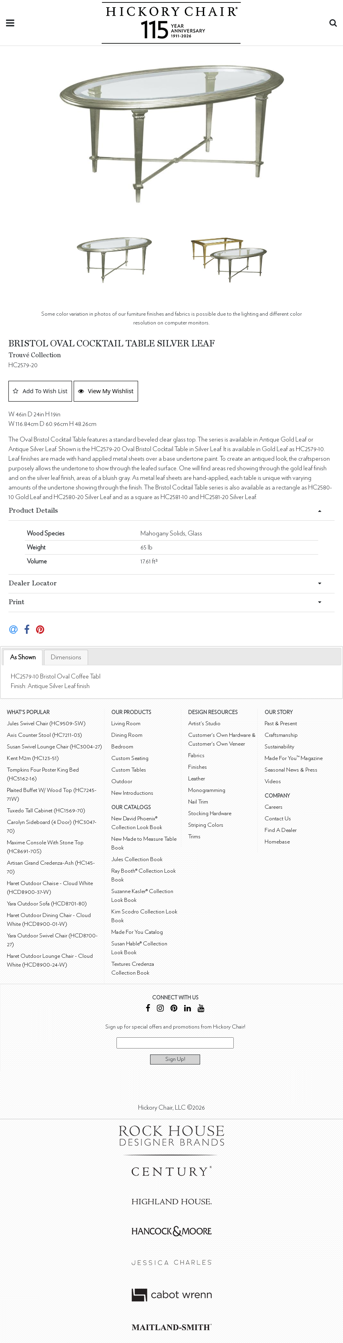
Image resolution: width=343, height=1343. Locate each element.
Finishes (197, 767)
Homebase (277, 842)
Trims (194, 837)
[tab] (22, 657)
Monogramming (206, 790)
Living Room (125, 723)
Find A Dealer (281, 830)
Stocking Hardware (209, 813)
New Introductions (132, 793)
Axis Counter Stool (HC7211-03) (44, 735)
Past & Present (281, 723)
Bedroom (122, 747)
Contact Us (278, 819)
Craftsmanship (281, 735)
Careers (274, 807)
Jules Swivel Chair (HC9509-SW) (46, 723)
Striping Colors (205, 825)
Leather (196, 779)
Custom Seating (129, 758)
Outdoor (121, 781)
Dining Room (126, 735)
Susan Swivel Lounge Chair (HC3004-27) (54, 747)
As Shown (23, 657)
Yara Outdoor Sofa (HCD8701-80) (47, 904)
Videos (273, 781)
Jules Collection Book (136, 859)
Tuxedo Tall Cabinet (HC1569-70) (46, 811)
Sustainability (279, 747)
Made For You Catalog (137, 932)
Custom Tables (128, 770)
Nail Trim (198, 802)
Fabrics (196, 755)
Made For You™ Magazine (294, 758)
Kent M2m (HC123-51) (33, 758)
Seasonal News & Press (291, 770)
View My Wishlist (106, 391)
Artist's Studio (204, 723)
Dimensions (66, 657)
